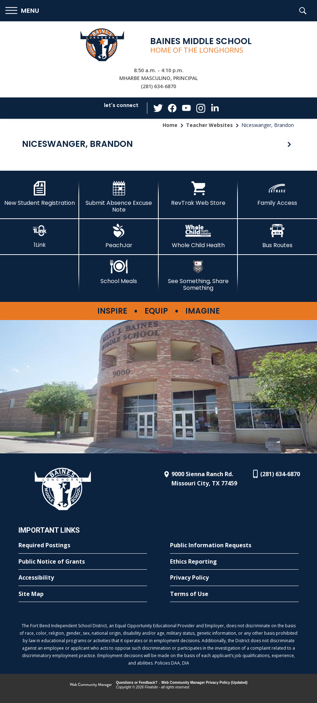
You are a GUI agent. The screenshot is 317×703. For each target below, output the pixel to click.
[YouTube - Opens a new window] (186, 108)
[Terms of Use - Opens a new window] (234, 594)
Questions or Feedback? (137, 683)
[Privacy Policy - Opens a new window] (234, 578)
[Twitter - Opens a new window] (158, 108)
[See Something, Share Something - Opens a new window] (198, 275)
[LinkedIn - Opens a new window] (215, 107)
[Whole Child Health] (198, 236)
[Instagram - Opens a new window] (200, 108)
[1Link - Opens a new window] (40, 236)
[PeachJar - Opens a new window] (119, 236)
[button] (22, 11)
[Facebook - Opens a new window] (172, 108)
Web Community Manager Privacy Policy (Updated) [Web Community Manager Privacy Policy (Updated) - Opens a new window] (205, 683)
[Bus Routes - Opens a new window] (277, 236)
